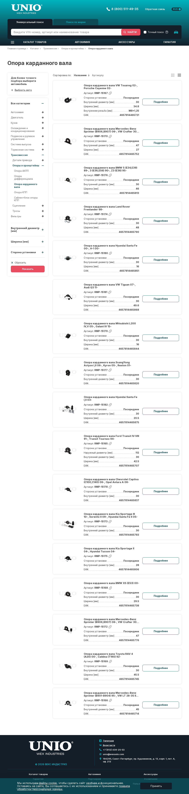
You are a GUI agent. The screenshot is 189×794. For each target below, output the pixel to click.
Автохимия (82, 42)
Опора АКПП (21, 171)
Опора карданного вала (25, 185)
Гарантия (170, 42)
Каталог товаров (34, 42)
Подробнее (161, 101)
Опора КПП (20, 192)
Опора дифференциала (23, 177)
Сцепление (18, 205)
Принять (156, 786)
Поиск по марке (76, 22)
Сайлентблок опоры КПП (26, 199)
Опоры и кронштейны (25, 165)
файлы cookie (48, 783)
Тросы (16, 211)
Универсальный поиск (30, 22)
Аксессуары (127, 42)
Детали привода (22, 160)
